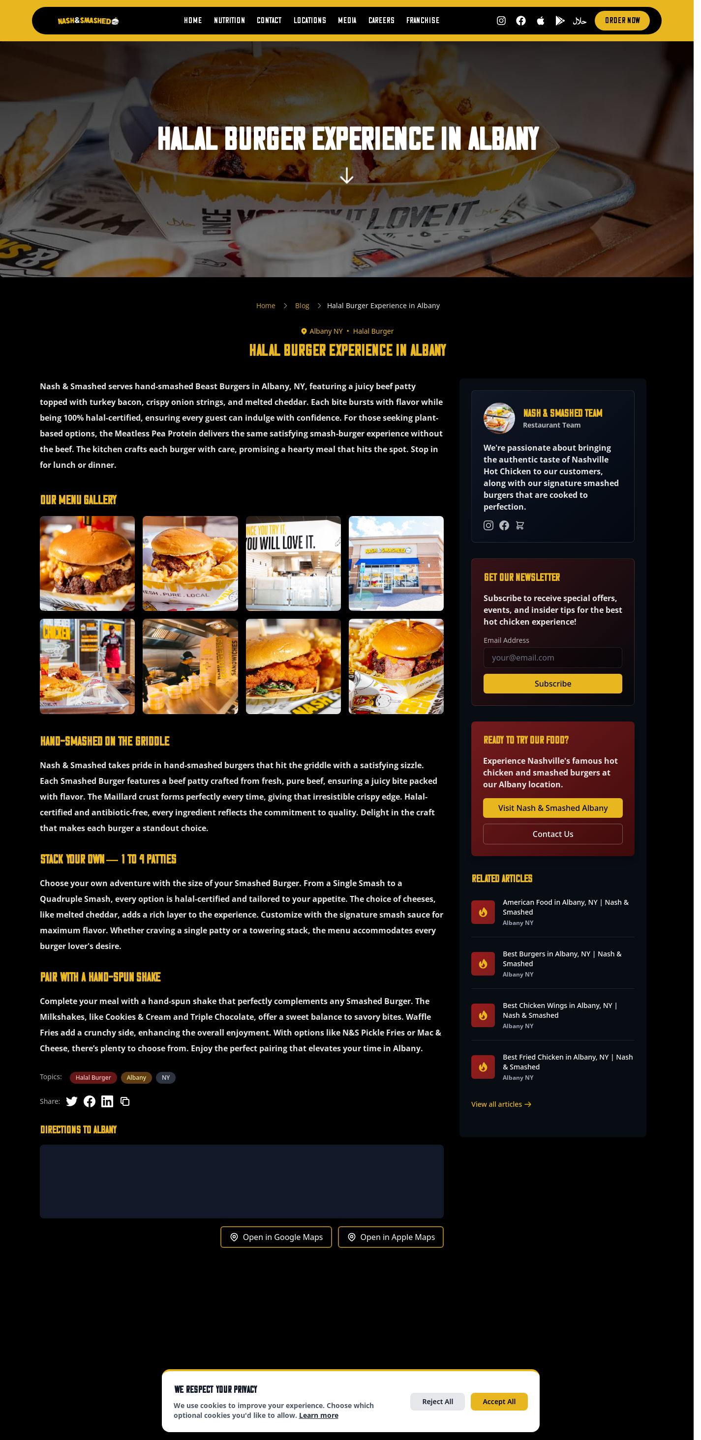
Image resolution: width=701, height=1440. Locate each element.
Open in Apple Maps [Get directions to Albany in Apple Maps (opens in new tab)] (391, 1237)
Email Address (506, 640)
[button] (87, 563)
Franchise (422, 21)
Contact (268, 21)
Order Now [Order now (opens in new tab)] (622, 21)
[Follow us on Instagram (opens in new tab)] (501, 20)
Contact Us (553, 834)
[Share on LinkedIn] (107, 1101)
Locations (309, 21)
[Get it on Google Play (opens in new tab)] (560, 20)
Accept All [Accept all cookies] (499, 1401)
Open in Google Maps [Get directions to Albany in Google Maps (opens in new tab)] (276, 1237)
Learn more (318, 1415)
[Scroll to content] (347, 180)
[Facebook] (504, 525)
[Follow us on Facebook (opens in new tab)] (521, 20)
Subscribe (553, 683)
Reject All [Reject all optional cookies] (437, 1401)
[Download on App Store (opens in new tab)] (540, 20)
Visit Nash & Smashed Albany (553, 808)
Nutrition (228, 21)
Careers (381, 21)
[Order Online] (520, 525)
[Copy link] (125, 1101)
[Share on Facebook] (89, 1101)
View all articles (501, 1104)
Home (192, 21)
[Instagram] (488, 525)
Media (346, 21)
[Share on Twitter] (72, 1101)
